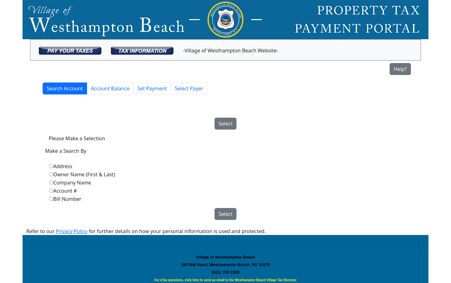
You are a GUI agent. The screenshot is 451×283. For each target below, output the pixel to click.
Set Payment (152, 88)
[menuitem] (70, 50)
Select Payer (189, 88)
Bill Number (67, 198)
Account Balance (110, 88)
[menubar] (158, 50)
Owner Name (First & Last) (84, 174)
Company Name (72, 182)
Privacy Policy (71, 231)
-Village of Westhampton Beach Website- (230, 50)
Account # (65, 190)
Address (62, 166)
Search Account (65, 88)
